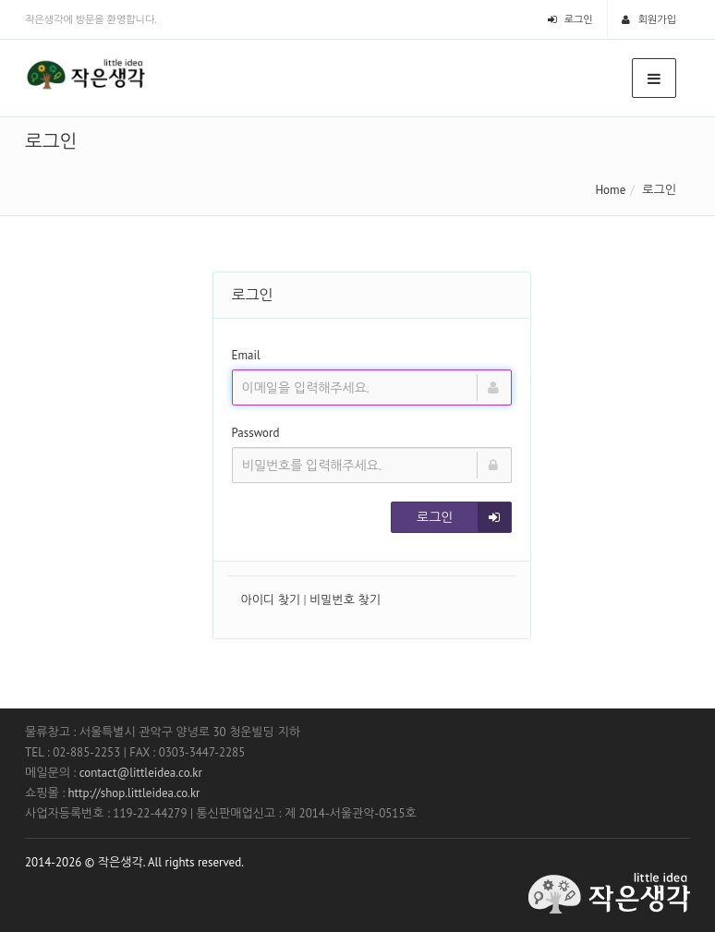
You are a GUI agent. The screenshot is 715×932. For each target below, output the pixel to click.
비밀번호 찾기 (345, 600)
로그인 (570, 19)
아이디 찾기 (271, 600)
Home (610, 190)
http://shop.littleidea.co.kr (133, 793)
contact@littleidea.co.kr (140, 773)
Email (246, 355)
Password (256, 433)
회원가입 (649, 19)
